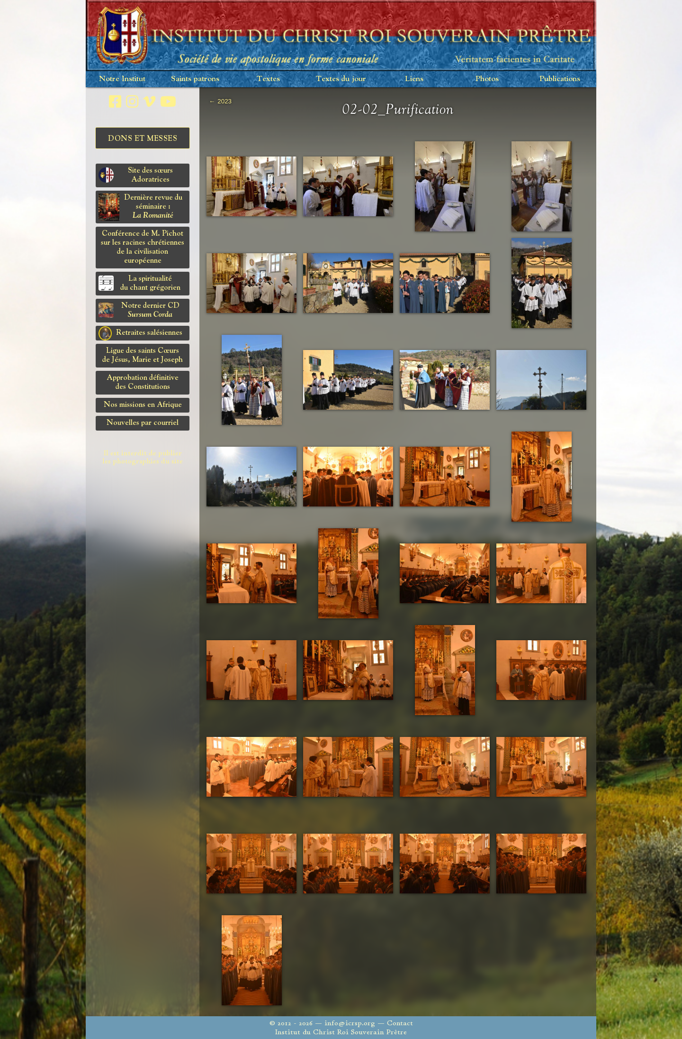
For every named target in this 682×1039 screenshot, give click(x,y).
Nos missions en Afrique (143, 405)
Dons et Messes (142, 139)
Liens (414, 79)
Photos (487, 79)
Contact (400, 1023)
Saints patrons (195, 79)
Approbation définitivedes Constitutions (143, 382)
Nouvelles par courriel (143, 423)
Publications (559, 79)
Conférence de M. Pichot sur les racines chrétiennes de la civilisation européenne (142, 247)
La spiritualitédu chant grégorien (139, 283)
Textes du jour (341, 79)
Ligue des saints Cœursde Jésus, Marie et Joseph (142, 355)
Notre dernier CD (139, 310)
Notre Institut (122, 79)
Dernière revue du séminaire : (140, 207)
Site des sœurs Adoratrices (136, 175)
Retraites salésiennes (140, 333)
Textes (268, 79)
